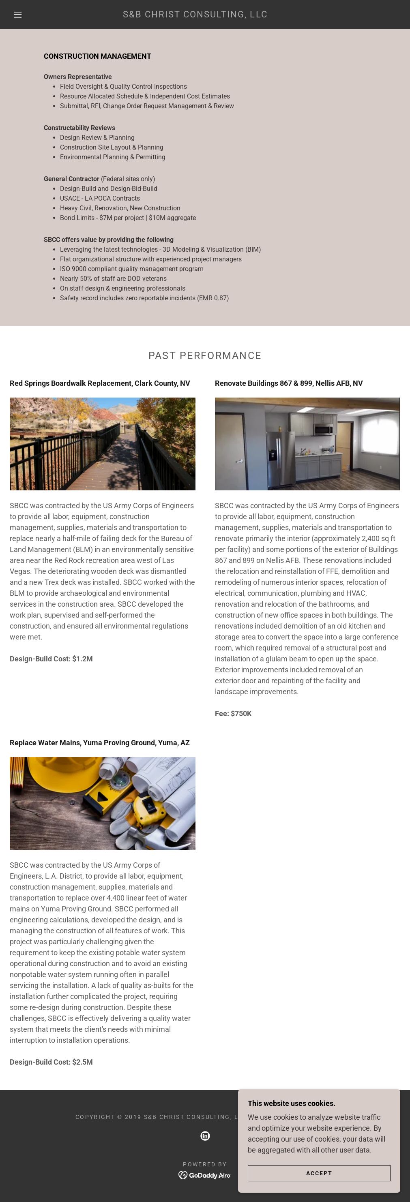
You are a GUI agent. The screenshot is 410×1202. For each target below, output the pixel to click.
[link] (195, 15)
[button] (19, 14)
